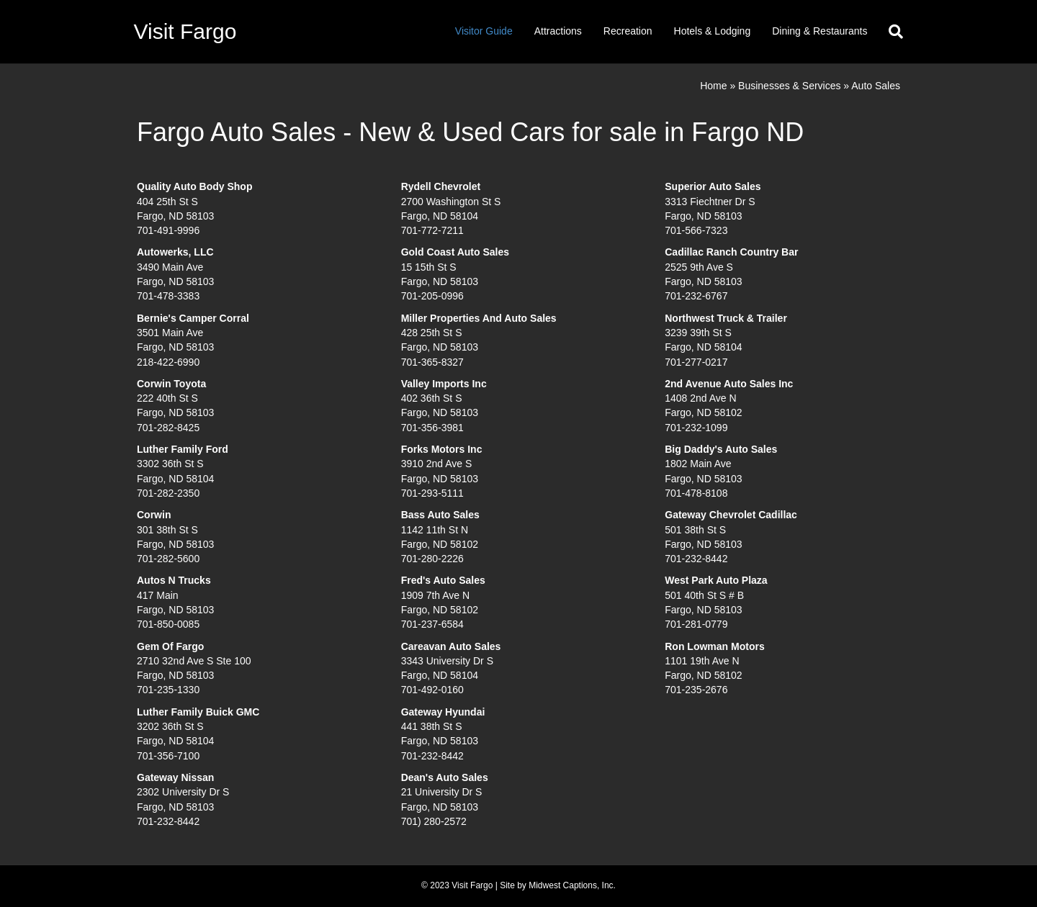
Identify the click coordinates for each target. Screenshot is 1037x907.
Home (713, 85)
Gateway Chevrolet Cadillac (731, 514)
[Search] (890, 31)
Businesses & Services (789, 85)
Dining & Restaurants (819, 31)
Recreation (627, 31)
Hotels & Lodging (712, 31)
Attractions (558, 31)
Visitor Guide (484, 31)
